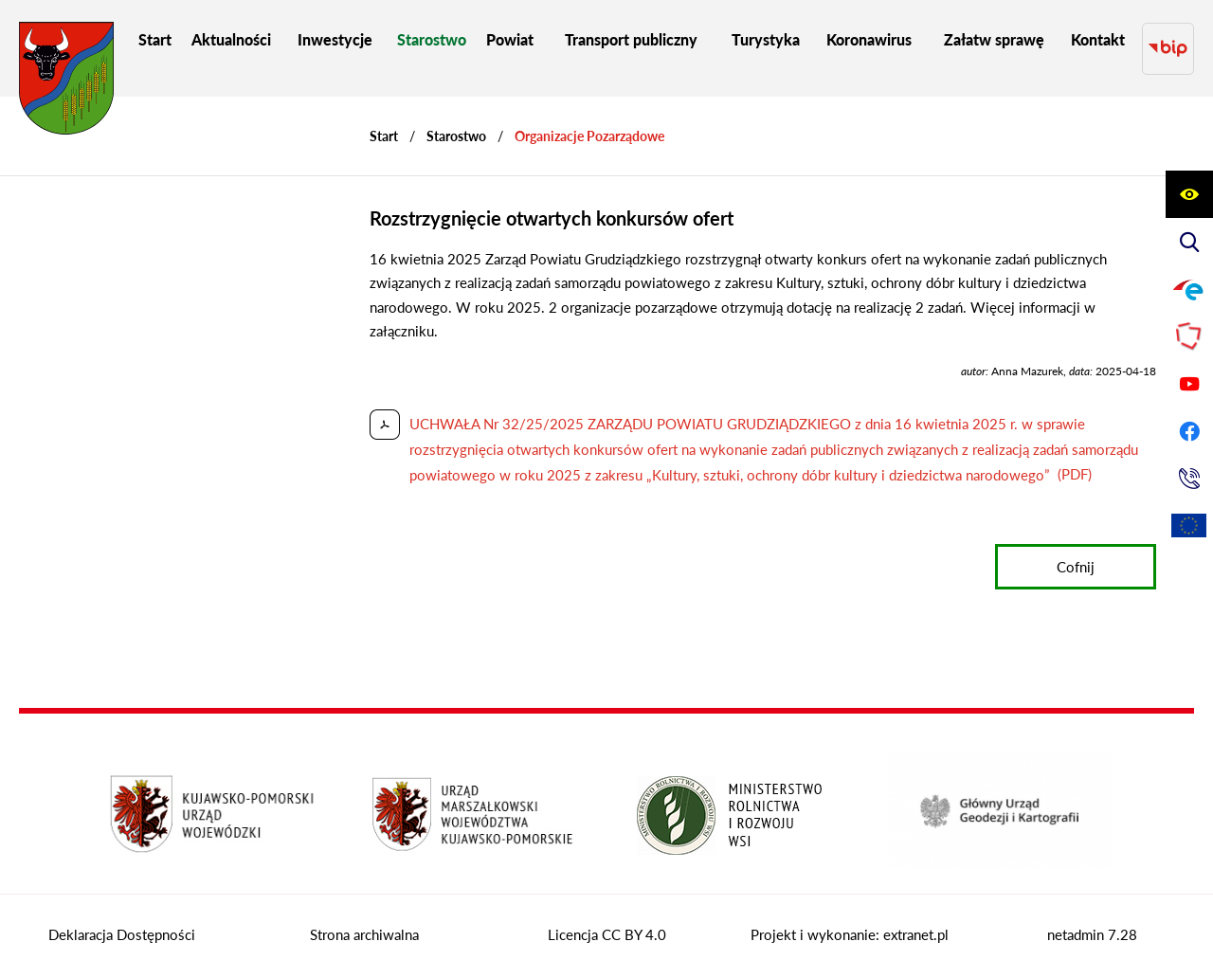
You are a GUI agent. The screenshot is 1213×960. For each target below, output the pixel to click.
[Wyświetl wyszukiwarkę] (1189, 241)
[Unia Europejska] (1189, 526)
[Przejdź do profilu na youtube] (1189, 384)
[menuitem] (155, 39)
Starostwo (456, 118)
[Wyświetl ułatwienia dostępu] (1189, 194)
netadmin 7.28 (1092, 916)
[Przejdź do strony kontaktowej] (1189, 478)
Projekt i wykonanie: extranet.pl (850, 916)
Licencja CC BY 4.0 (607, 916)
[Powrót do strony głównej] (384, 118)
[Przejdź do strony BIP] (1168, 39)
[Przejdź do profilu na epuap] (1189, 289)
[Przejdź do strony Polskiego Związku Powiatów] (1189, 336)
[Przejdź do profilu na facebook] (1189, 431)
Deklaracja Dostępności (121, 916)
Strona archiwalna (364, 916)
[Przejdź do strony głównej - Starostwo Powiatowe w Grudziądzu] (66, 83)
